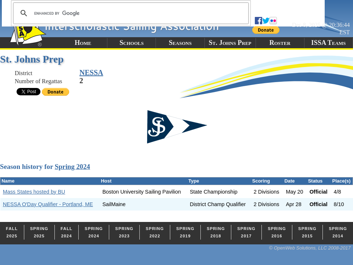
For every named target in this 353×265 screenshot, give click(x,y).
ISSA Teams (328, 42)
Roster (279, 42)
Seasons (180, 42)
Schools (132, 42)
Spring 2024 (72, 166)
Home (83, 42)
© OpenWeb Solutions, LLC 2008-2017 (310, 248)
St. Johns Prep (230, 42)
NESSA (91, 72)
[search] (129, 13)
